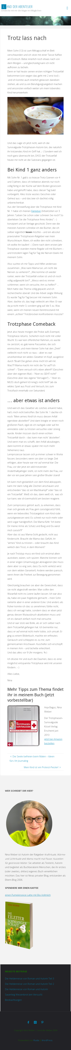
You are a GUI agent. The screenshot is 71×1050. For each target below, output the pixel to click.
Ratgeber (36, 211)
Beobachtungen (13, 999)
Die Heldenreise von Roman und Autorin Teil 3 (29, 978)
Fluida (36, 1040)
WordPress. (47, 1040)
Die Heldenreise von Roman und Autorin (26, 989)
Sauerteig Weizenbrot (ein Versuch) (23, 994)
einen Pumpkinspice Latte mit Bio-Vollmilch (28, 895)
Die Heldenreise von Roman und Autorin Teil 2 (29, 983)
